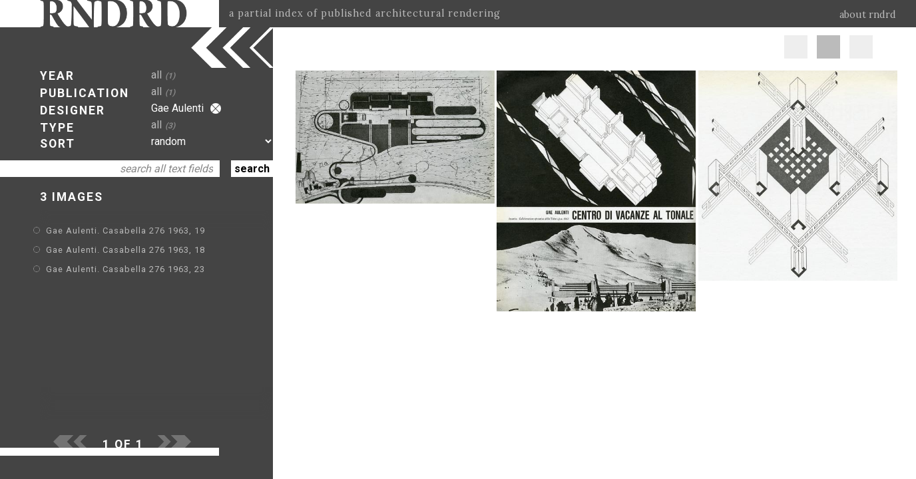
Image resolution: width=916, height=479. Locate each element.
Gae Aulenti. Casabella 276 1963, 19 (125, 231)
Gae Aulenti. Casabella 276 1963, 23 (125, 269)
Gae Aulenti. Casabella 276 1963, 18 (125, 250)
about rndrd (867, 15)
